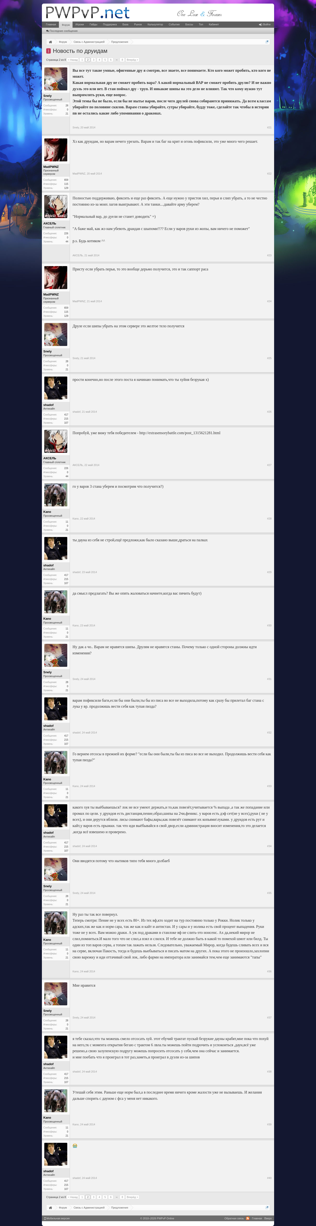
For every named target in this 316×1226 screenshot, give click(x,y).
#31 (269, 679)
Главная (51, 24)
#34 (269, 846)
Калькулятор (155, 24)
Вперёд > (132, 59)
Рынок (138, 24)
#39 (269, 1124)
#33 (269, 786)
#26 (269, 411)
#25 (269, 358)
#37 (269, 1017)
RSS (247, 1218)
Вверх (268, 1218)
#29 (269, 572)
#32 (269, 732)
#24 (269, 301)
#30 (269, 625)
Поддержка (110, 24)
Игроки (79, 24)
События (174, 24)
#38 (269, 1071)
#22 (269, 173)
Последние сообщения (62, 30)
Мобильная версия (57, 1218)
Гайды (93, 24)
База (125, 24)
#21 (269, 127)
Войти (265, 24)
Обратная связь (234, 1218)
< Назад (73, 59)
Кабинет (214, 24)
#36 (269, 971)
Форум (66, 24)
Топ (201, 24)
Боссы (189, 24)
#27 (269, 465)
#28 (269, 518)
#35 (269, 893)
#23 (269, 255)
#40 (269, 1178)
